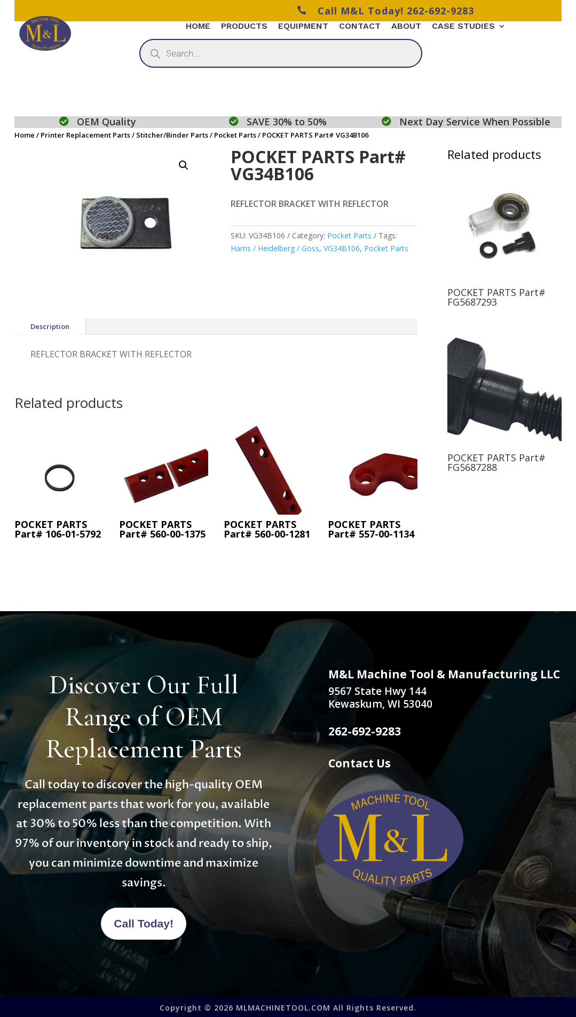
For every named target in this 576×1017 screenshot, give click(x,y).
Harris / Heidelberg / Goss (275, 248)
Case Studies (463, 26)
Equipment (303, 26)
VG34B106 (341, 248)
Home (198, 26)
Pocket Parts (235, 135)
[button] (183, 165)
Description (49, 326)
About (406, 26)
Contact (360, 26)
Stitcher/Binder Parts (172, 135)
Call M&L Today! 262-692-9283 (385, 10)
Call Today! (143, 923)
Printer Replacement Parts (85, 135)
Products (244, 26)
